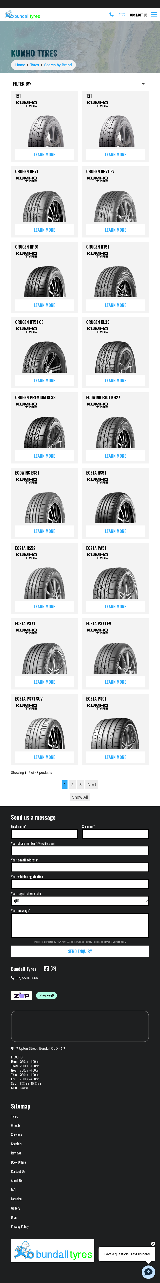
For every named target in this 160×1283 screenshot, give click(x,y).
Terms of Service (112, 941)
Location (16, 1198)
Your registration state (26, 893)
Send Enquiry (80, 951)
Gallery (15, 1208)
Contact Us (139, 15)
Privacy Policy (92, 941)
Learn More (44, 154)
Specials (16, 1143)
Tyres (14, 1116)
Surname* (88, 826)
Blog (14, 1217)
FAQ (13, 1189)
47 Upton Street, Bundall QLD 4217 (40, 1048)
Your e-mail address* (24, 859)
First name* (18, 826)
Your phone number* (33, 843)
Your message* (20, 910)
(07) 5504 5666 (24, 978)
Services (16, 1134)
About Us (16, 1180)
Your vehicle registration (27, 876)
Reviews (16, 1152)
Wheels (15, 1125)
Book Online (18, 1162)
